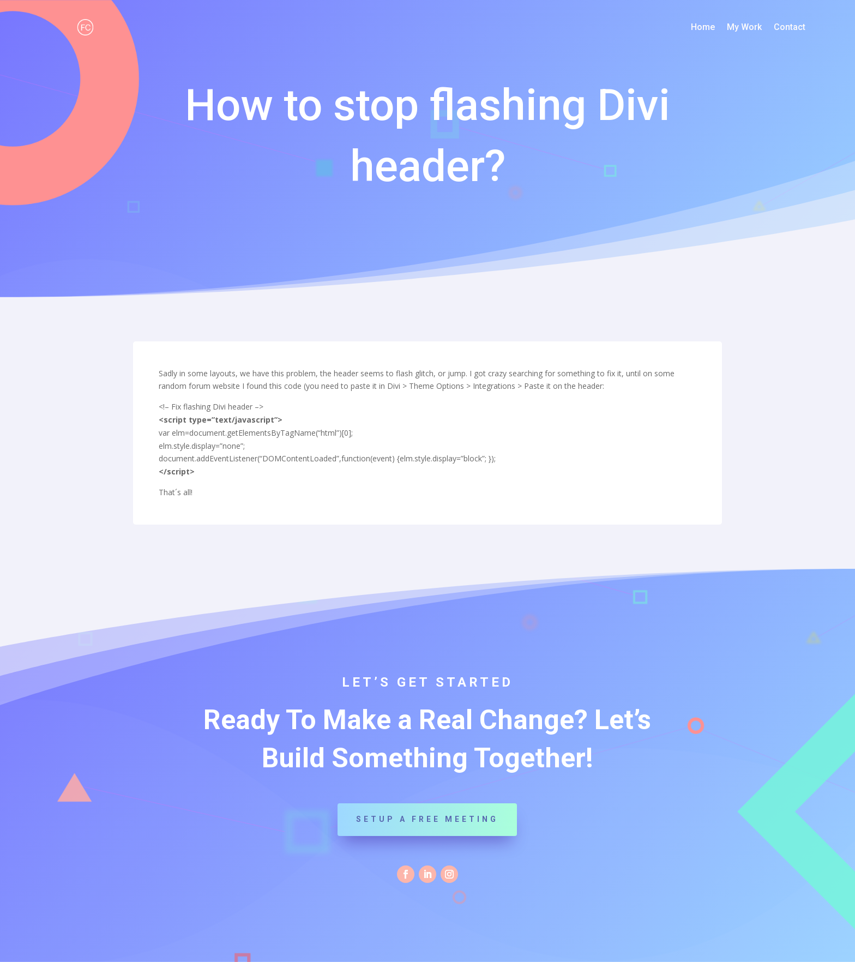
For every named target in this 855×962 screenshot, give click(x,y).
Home (703, 27)
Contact (789, 27)
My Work (744, 27)
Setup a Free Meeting (427, 819)
